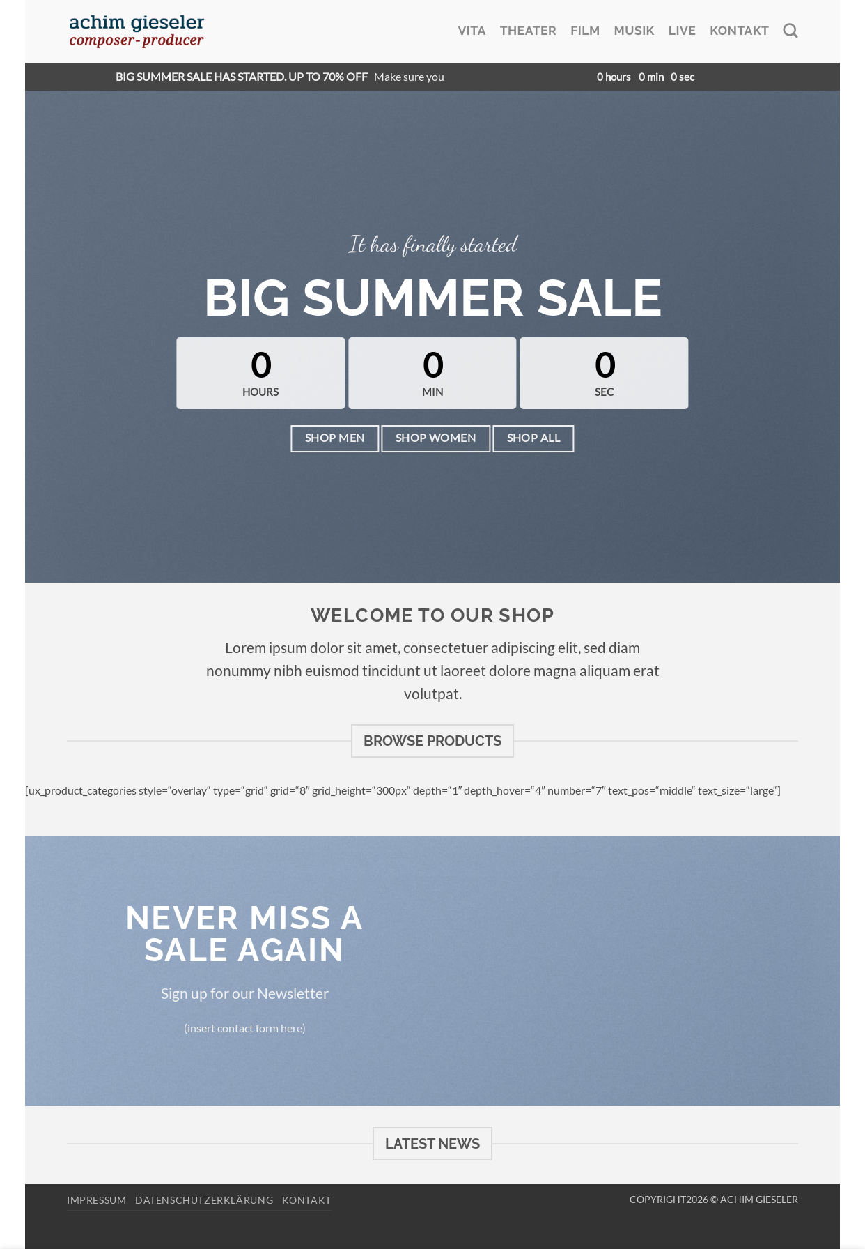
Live (682, 31)
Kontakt (739, 31)
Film (585, 31)
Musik (634, 31)
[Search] (790, 31)
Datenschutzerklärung (204, 1200)
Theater (528, 31)
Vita (471, 31)
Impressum (97, 1200)
